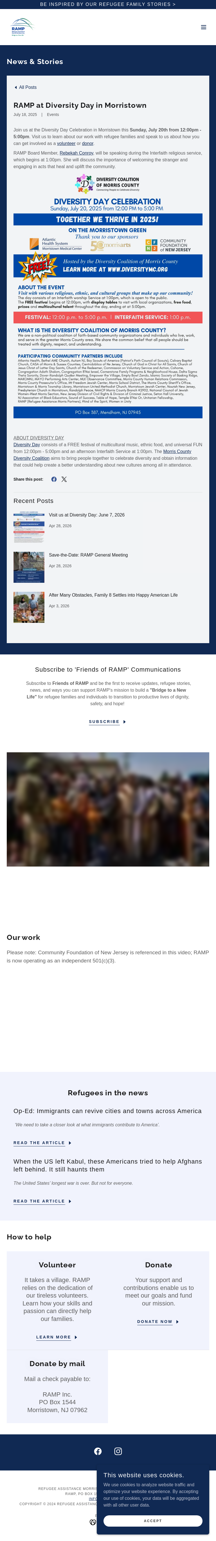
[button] (203, 27)
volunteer (66, 143)
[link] (23, 27)
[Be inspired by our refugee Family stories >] (108, 4)
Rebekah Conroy (76, 153)
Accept (153, 1521)
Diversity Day (27, 444)
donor (87, 143)
